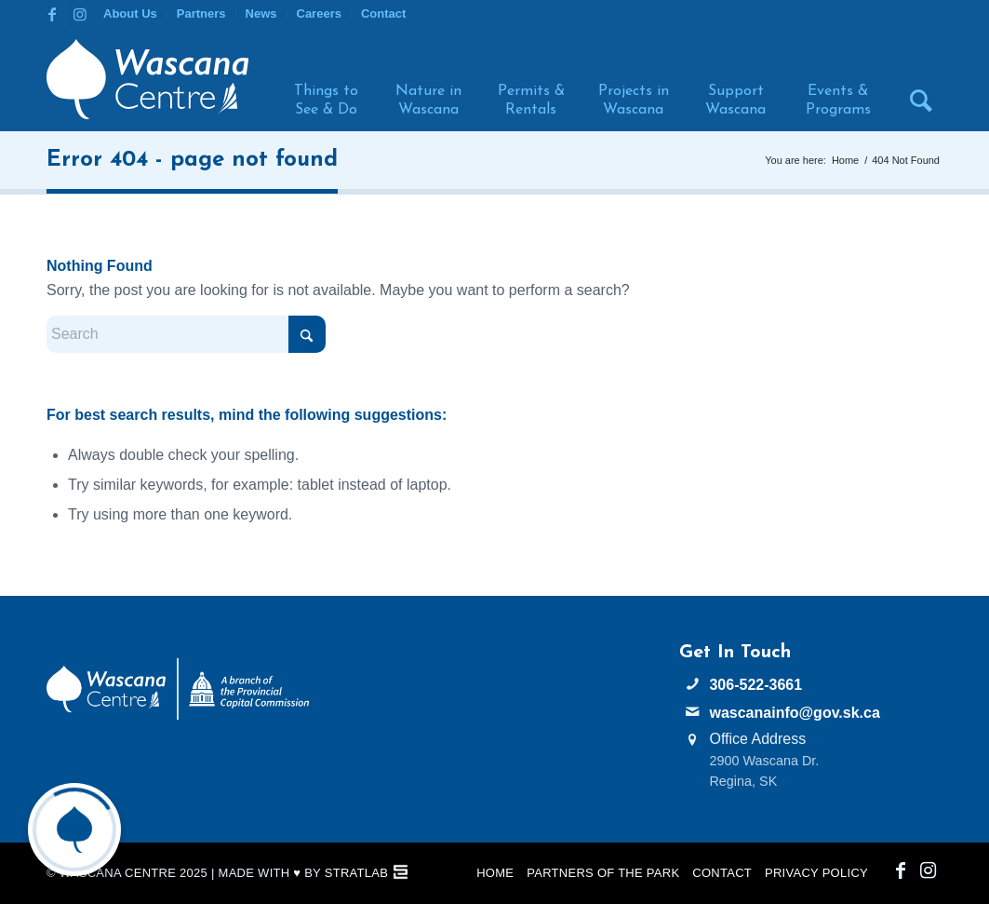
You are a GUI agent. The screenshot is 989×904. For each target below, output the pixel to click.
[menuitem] (130, 14)
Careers (319, 13)
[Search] (913, 79)
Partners (201, 13)
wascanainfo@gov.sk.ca (794, 713)
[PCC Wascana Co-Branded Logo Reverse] (178, 689)
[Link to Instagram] (80, 14)
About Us (130, 13)
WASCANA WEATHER (494, 712)
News (261, 13)
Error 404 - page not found (192, 160)
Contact (383, 13)
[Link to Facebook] (51, 14)
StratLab (356, 873)
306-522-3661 (755, 685)
